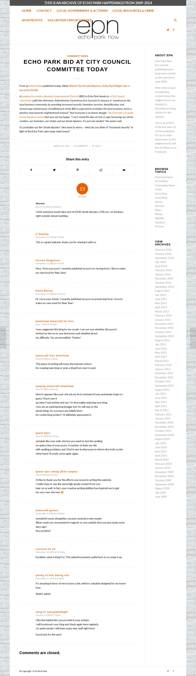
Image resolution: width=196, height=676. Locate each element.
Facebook (160, 151)
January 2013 (162, 319)
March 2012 (162, 360)
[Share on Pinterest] (77, 170)
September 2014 (164, 257)
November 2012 (164, 327)
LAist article (35, 85)
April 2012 (161, 356)
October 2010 (163, 430)
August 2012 (162, 340)
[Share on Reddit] (100, 170)
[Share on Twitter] (54, 170)
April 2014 (161, 266)
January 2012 (162, 369)
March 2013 (162, 311)
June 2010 (161, 447)
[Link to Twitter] (168, 30)
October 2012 (163, 332)
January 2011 (162, 418)
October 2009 (163, 480)
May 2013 (161, 303)
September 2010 (164, 435)
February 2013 (163, 315)
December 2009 (164, 472)
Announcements (164, 177)
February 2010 (163, 463)
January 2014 (162, 274)
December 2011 (164, 373)
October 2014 (163, 253)
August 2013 (162, 290)
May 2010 (161, 451)
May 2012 (161, 352)
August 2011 (162, 389)
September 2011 (164, 385)
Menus (158, 214)
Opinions (160, 222)
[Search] (174, 20)
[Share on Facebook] (31, 170)
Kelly (98, 146)
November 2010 (164, 426)
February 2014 (163, 270)
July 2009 (160, 492)
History (159, 201)
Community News (77, 56)
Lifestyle (159, 205)
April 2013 (161, 307)
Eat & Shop (161, 193)
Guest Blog (161, 197)
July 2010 (160, 443)
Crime (158, 189)
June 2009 (161, 496)
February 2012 (163, 364)
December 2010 (164, 422)
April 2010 (161, 455)
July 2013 (160, 295)
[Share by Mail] (123, 170)
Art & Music (161, 181)
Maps (158, 209)
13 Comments (80, 146)
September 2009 (164, 484)
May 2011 (161, 401)
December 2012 (164, 323)
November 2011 (164, 377)
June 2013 (161, 299)
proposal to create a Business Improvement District (50, 96)
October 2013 (163, 282)
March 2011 (162, 410)
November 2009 (164, 476)
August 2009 (162, 488)
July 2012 (160, 344)
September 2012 (164, 336)
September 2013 (164, 286)
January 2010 (162, 467)
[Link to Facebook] (174, 30)
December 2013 (164, 278)
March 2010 (162, 459)
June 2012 (161, 348)
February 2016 (163, 249)
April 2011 (161, 406)
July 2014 (160, 261)
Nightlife (159, 218)
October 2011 (163, 381)
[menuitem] (26, 10)
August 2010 (162, 439)
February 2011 (163, 414)
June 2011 (161, 397)
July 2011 (160, 393)
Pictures (159, 226)
